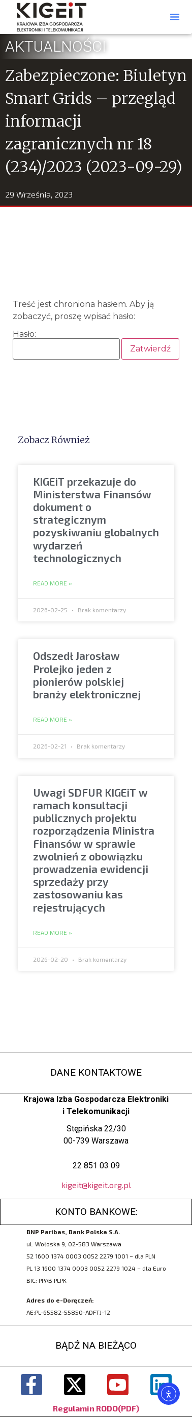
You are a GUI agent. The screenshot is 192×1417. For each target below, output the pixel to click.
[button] (174, 16)
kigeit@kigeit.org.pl (96, 1185)
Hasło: (66, 345)
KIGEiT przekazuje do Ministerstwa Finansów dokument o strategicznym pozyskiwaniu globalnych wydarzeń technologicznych (96, 519)
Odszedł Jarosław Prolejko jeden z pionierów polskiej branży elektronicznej (87, 674)
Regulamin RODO (85, 1408)
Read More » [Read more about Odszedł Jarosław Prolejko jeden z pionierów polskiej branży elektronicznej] (52, 719)
